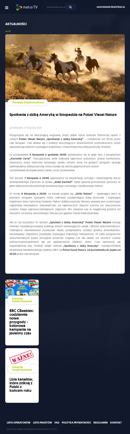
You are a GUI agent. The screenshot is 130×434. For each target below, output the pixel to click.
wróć (8, 31)
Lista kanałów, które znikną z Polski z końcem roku (21, 385)
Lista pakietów (42, 422)
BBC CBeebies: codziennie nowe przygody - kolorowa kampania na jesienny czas (21, 322)
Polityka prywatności (76, 422)
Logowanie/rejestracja (111, 6)
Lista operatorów (18, 422)
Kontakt (116, 422)
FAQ (57, 422)
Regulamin (100, 422)
